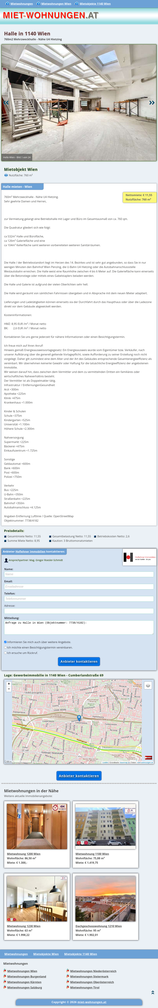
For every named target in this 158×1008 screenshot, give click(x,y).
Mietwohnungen (21, 4)
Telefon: (9, 593)
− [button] (9, 692)
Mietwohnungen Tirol (84, 990)
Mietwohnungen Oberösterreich (92, 985)
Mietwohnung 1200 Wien (23, 856)
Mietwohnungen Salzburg (24, 990)
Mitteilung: (11, 618)
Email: (8, 581)
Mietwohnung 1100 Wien (92, 856)
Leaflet (105, 765)
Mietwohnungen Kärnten (24, 985)
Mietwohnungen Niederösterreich (93, 974)
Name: (8, 569)
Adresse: (9, 606)
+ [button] (9, 686)
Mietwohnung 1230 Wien (23, 929)
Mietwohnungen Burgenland (26, 979)
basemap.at (124, 765)
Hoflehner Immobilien (31, 551)
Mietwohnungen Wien (56, 4)
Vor (152, 102)
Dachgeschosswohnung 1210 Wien (98, 929)
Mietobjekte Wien (46, 957)
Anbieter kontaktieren (79, 778)
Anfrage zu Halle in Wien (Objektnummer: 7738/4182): (79, 628)
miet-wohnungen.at (145, 765)
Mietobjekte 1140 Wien (95, 4)
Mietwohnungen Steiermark (89, 979)
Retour (6, 102)
